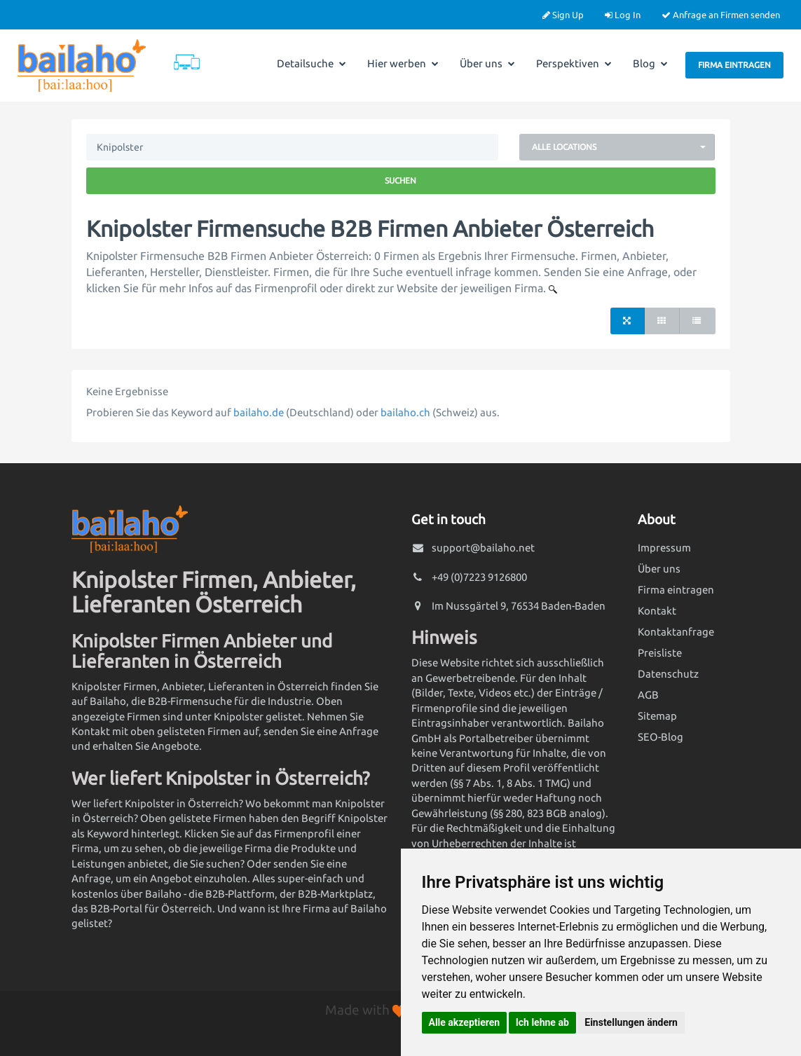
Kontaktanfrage (676, 632)
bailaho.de (258, 412)
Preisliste (660, 653)
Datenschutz (668, 674)
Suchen (400, 180)
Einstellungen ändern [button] (631, 1022)
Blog (650, 63)
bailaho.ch (405, 412)
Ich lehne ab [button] (542, 1022)
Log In (623, 15)
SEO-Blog (660, 737)
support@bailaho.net (483, 548)
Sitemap (657, 716)
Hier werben (403, 63)
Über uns (487, 63)
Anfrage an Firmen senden (721, 15)
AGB (648, 695)
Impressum (664, 548)
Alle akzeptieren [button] (464, 1022)
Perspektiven (574, 63)
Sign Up (563, 15)
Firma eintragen (734, 64)
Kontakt (657, 611)
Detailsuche (311, 63)
